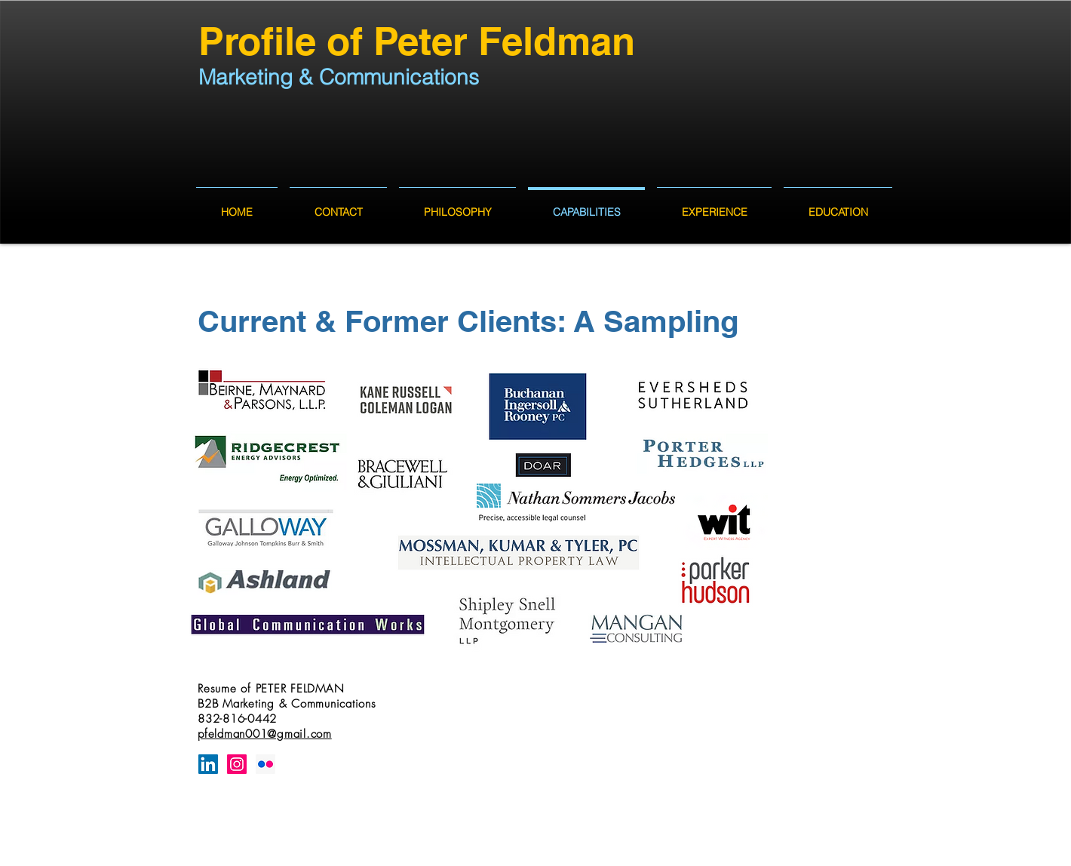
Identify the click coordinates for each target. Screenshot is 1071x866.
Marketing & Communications (338, 77)
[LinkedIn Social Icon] (208, 764)
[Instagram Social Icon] (237, 764)
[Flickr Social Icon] (265, 764)
